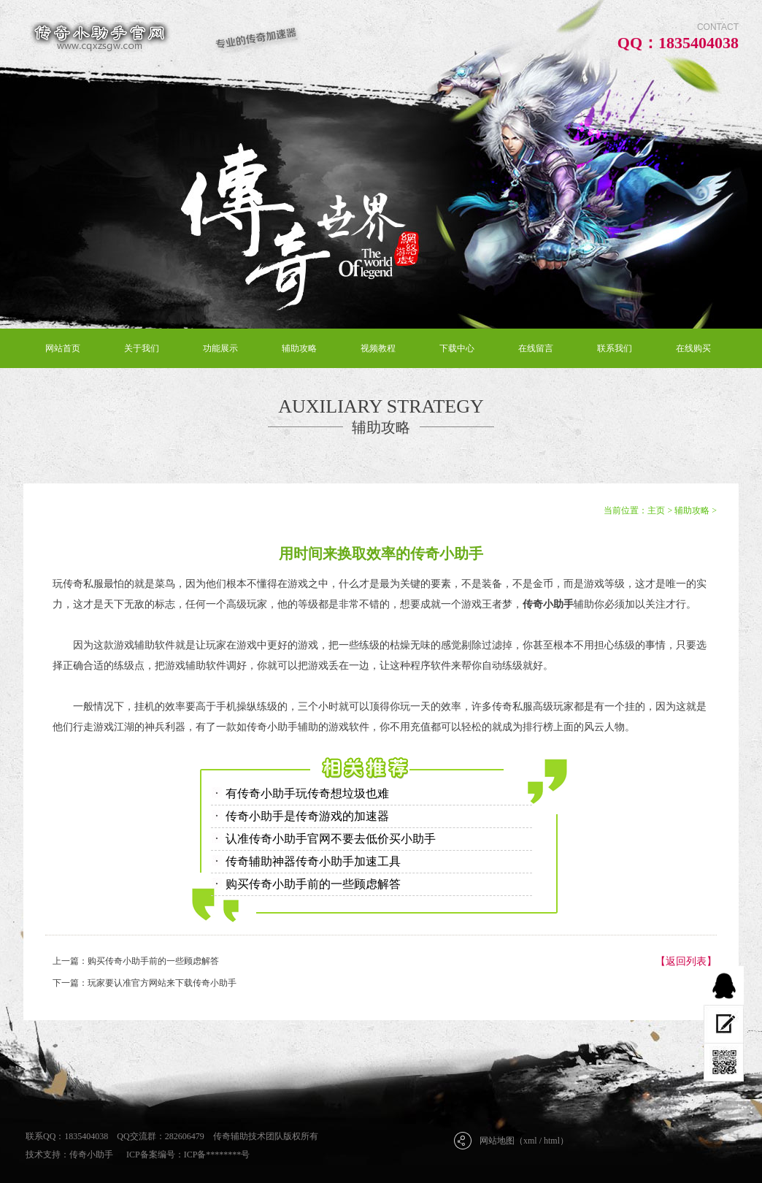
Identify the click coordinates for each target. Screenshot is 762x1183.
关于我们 (141, 348)
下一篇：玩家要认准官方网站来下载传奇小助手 (144, 983)
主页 (656, 510)
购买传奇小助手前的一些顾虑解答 (313, 884)
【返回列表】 (686, 961)
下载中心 (456, 348)
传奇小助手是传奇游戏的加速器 (307, 816)
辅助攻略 (299, 348)
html (552, 1141)
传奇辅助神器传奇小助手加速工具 (313, 861)
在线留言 (535, 348)
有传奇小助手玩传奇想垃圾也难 (307, 793)
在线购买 (693, 348)
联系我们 (614, 348)
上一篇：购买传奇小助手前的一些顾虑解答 (136, 961)
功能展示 (220, 348)
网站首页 (62, 348)
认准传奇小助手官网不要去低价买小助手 (331, 838)
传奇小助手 (91, 1154)
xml (530, 1141)
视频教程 (378, 348)
